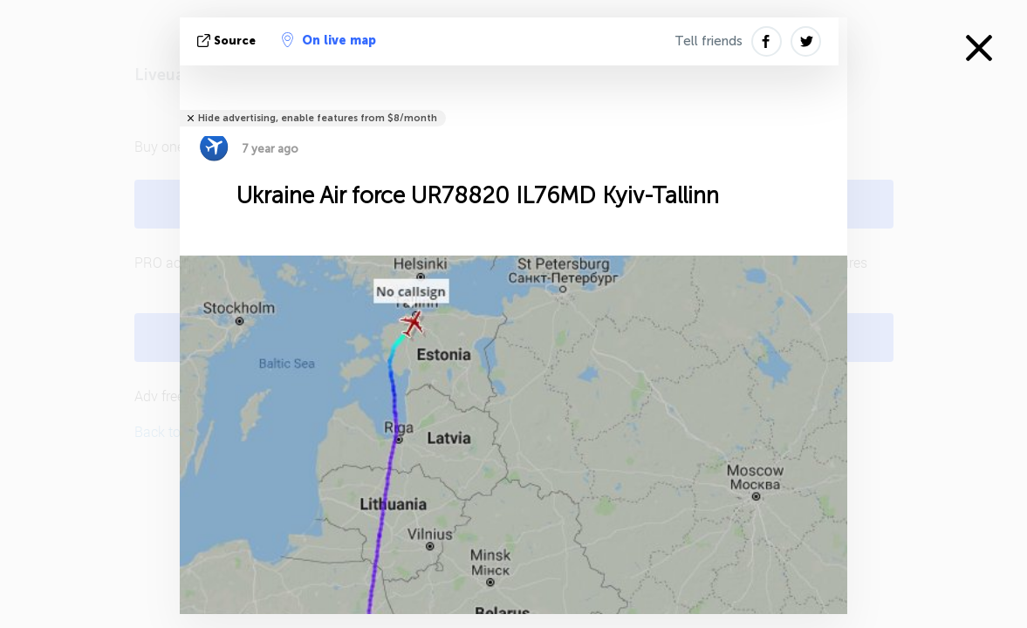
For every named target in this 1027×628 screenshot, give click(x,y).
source (228, 40)
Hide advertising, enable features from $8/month (317, 118)
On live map (329, 40)
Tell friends (708, 41)
